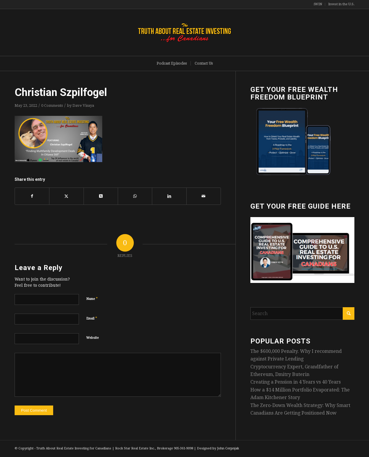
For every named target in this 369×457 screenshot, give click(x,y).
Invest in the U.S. (341, 4)
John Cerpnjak (228, 448)
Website (92, 338)
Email (91, 318)
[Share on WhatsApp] (135, 196)
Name (92, 298)
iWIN (318, 4)
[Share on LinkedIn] (169, 196)
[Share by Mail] (204, 196)
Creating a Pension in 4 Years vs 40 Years (295, 382)
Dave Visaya (83, 105)
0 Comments (52, 105)
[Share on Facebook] (32, 196)
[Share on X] (66, 196)
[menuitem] (318, 4)
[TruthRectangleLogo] (184, 32)
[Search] (302, 313)
